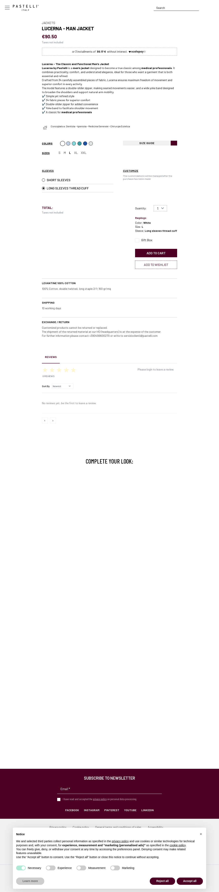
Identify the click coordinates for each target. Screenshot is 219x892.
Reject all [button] (162, 881)
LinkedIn (147, 810)
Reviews (51, 357)
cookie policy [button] (178, 845)
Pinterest (111, 810)
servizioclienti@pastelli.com (141, 335)
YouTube (130, 810)
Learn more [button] (30, 881)
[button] (201, 834)
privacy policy (100, 799)
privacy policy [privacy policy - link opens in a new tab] (120, 841)
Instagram (91, 810)
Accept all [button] (189, 881)
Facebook (72, 810)
